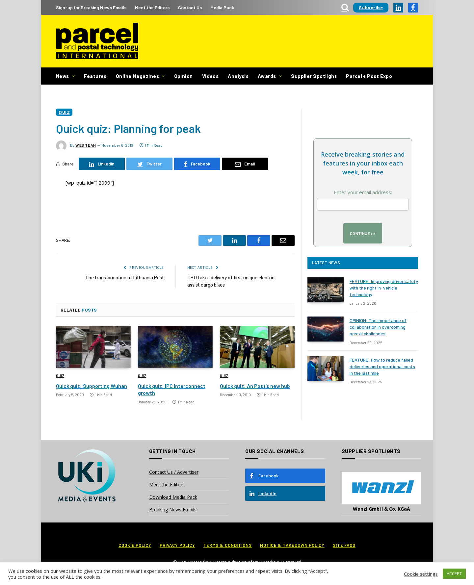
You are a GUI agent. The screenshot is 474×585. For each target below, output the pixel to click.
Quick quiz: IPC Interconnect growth (171, 389)
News (62, 76)
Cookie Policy (134, 545)
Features (95, 76)
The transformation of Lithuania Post (124, 277)
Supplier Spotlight (314, 76)
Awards (267, 76)
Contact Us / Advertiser (173, 472)
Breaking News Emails (173, 509)
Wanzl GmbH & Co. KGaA (381, 509)
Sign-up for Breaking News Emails (91, 7)
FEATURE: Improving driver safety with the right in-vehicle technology (384, 287)
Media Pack (222, 7)
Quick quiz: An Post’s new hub (255, 386)
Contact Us (190, 7)
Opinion (183, 76)
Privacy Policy (177, 545)
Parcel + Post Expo (369, 76)
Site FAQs (344, 545)
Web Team (85, 145)
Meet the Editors (152, 7)
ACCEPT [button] (454, 573)
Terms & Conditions (227, 545)
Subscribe (371, 7)
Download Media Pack (173, 497)
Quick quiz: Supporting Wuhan (91, 386)
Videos (210, 76)
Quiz (64, 112)
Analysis (238, 76)
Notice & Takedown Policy (292, 545)
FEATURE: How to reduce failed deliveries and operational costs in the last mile (382, 366)
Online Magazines (137, 76)
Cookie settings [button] (421, 574)
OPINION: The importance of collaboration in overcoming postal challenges (378, 327)
